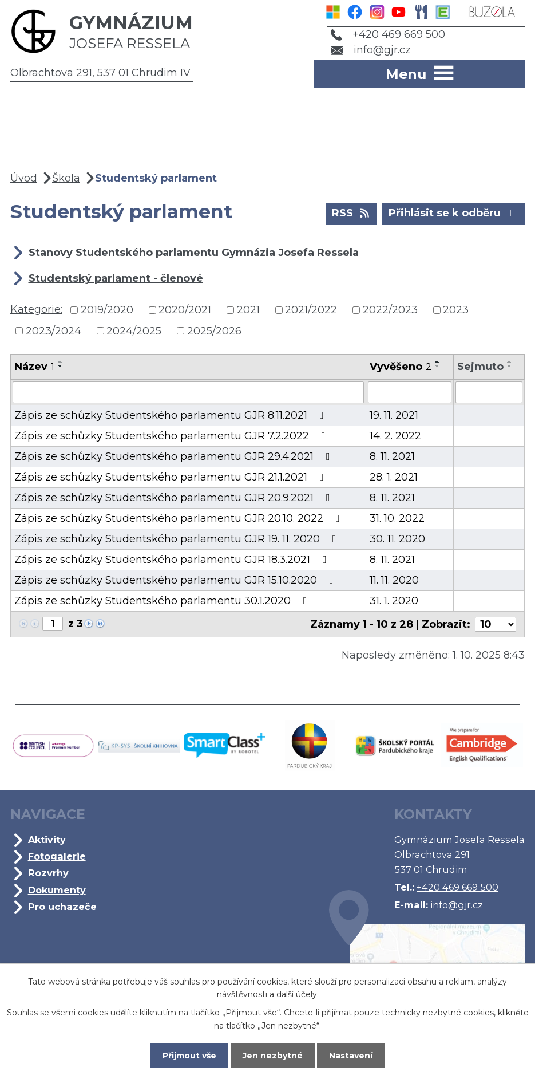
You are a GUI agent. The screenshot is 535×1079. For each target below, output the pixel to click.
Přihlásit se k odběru (454, 212)
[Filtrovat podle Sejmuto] (488, 392)
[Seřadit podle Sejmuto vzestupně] (510, 361)
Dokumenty (57, 890)
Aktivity (47, 839)
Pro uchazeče (62, 906)
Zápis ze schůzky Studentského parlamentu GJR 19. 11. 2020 (177, 539)
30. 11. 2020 (397, 539)
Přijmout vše (189, 1055)
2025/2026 (214, 330)
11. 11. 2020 (394, 580)
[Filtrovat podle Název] (188, 392)
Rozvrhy (48, 873)
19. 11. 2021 (394, 415)
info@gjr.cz (371, 50)
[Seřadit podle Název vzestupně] (60, 361)
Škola (66, 178)
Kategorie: (36, 309)
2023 (456, 310)
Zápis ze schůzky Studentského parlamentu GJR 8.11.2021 (171, 415)
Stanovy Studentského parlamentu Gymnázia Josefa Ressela (194, 252)
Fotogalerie (57, 856)
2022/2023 (390, 310)
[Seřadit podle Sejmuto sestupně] (510, 366)
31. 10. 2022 (397, 518)
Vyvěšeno (400, 366)
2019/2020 (107, 310)
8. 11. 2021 (392, 456)
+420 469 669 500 (388, 34)
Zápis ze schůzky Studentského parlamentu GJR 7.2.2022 (172, 436)
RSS (351, 212)
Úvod (23, 178)
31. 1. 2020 (394, 600)
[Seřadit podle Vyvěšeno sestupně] (437, 366)
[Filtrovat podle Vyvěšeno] (409, 392)
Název (34, 366)
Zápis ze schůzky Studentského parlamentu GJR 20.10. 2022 (179, 518)
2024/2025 (133, 330)
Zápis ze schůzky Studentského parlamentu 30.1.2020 (163, 600)
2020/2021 (184, 310)
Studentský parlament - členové (116, 278)
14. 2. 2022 (395, 436)
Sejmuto (480, 366)
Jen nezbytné (273, 1055)
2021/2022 (311, 310)
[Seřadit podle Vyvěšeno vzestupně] (437, 361)
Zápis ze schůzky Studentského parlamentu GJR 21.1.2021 (171, 477)
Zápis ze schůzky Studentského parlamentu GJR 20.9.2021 (174, 497)
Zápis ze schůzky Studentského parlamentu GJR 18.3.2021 (172, 559)
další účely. (297, 994)
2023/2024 (53, 330)
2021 (248, 310)
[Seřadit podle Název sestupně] (60, 366)
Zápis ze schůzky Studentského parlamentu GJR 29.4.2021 (174, 456)
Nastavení (350, 1055)
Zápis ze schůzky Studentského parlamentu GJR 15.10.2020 (176, 580)
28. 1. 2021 (394, 477)
